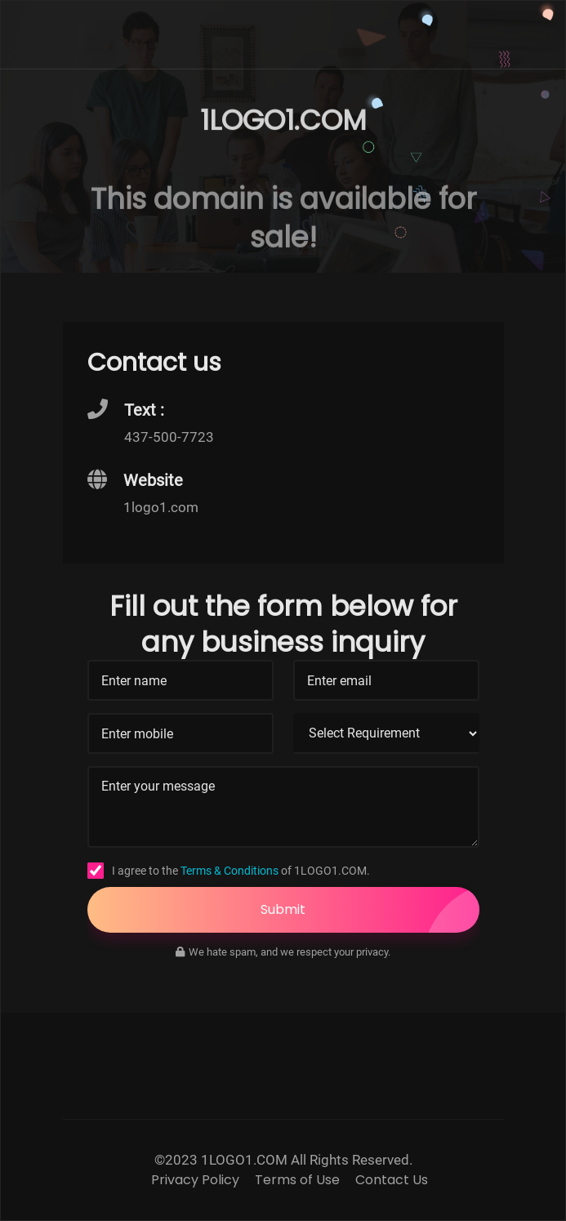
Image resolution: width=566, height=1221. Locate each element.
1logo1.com (160, 507)
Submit (370, 910)
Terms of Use (297, 1180)
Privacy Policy (195, 1180)
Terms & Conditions (229, 870)
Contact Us (391, 1180)
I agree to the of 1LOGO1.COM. (241, 870)
